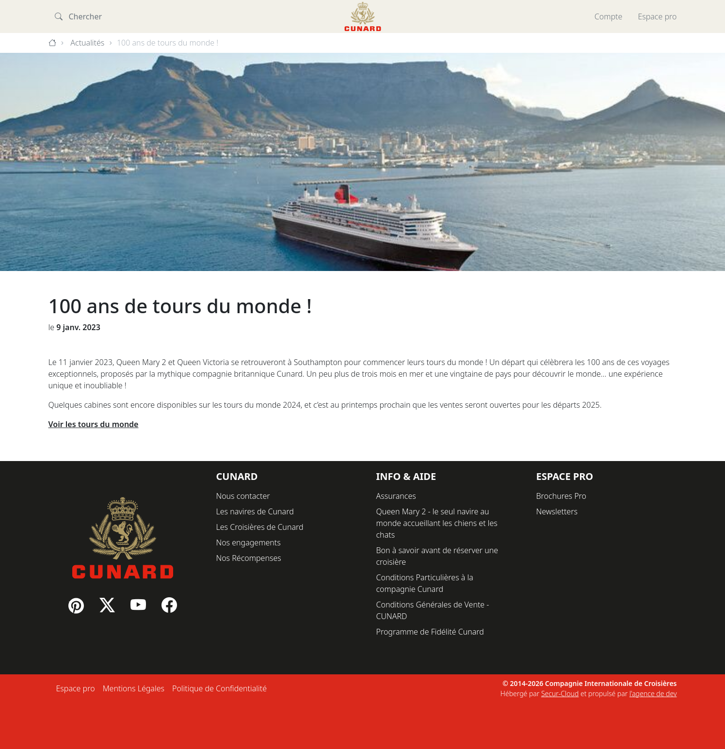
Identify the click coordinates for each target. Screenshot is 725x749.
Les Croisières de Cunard (260, 527)
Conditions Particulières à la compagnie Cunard (424, 583)
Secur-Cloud (560, 693)
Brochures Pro (561, 496)
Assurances (396, 496)
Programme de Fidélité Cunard (430, 631)
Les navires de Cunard (255, 511)
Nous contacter (243, 496)
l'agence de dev (653, 693)
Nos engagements (248, 542)
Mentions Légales (133, 688)
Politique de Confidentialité (219, 688)
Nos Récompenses (248, 558)
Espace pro (657, 16)
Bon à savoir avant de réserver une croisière (437, 556)
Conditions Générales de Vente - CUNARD (432, 610)
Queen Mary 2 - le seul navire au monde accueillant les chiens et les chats (437, 523)
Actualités (87, 42)
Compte (609, 16)
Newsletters (557, 511)
